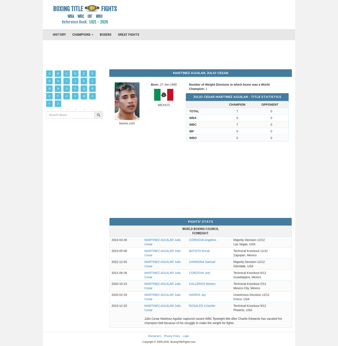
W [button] (84, 96)
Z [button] (58, 103)
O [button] (67, 88)
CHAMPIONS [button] (82, 34)
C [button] (67, 73)
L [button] (92, 81)
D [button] (75, 73)
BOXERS (105, 34)
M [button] (50, 88)
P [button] (75, 88)
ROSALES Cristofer (202, 305)
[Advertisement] (200, 14)
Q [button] (84, 88)
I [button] (66, 81)
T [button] (58, 96)
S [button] (49, 96)
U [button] (67, 96)
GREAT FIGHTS (128, 34)
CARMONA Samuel (202, 262)
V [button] (75, 96)
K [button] (84, 81)
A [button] (49, 73)
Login (186, 336)
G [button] (49, 81)
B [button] (58, 73)
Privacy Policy (172, 336)
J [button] (75, 81)
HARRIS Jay (197, 295)
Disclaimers (154, 336)
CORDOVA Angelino (202, 240)
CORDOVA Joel (199, 273)
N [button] (58, 88)
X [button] (92, 96)
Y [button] (49, 103)
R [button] (93, 88)
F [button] (92, 73)
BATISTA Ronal (199, 251)
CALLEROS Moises (202, 284)
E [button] (84, 73)
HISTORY (59, 34)
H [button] (58, 81)
